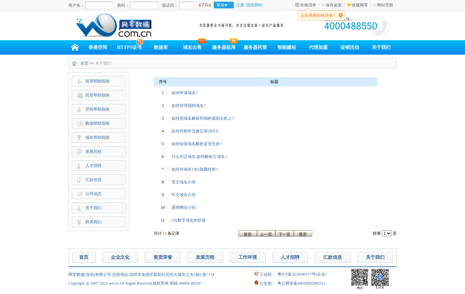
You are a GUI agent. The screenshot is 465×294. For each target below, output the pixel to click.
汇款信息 (93, 179)
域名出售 (192, 47)
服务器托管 (255, 47)
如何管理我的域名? (188, 105)
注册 (240, 5)
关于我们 (381, 47)
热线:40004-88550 (185, 283)
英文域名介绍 (184, 182)
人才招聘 (93, 165)
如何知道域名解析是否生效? (196, 143)
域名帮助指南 (97, 137)
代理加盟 (318, 47)
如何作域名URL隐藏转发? (194, 169)
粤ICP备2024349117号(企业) (301, 274)
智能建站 (286, 47)
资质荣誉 (162, 257)
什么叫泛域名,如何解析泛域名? (199, 156)
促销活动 (349, 47)
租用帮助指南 (97, 81)
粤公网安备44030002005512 (301, 283)
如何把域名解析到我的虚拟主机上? (203, 118)
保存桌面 (334, 5)
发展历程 (93, 151)
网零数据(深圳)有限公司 (89, 274)
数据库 (161, 47)
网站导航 (385, 5)
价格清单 (308, 5)
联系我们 (93, 222)
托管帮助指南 (97, 95)
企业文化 (120, 257)
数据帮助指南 (97, 123)
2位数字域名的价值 (189, 220)
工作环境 (247, 257)
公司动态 (93, 193)
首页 (84, 63)
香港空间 (97, 47)
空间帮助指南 (97, 109)
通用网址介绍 (184, 207)
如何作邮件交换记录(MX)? (195, 131)
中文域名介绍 (184, 194)
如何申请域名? (184, 93)
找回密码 (254, 5)
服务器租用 (224, 47)
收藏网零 (360, 5)
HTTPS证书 (129, 47)
